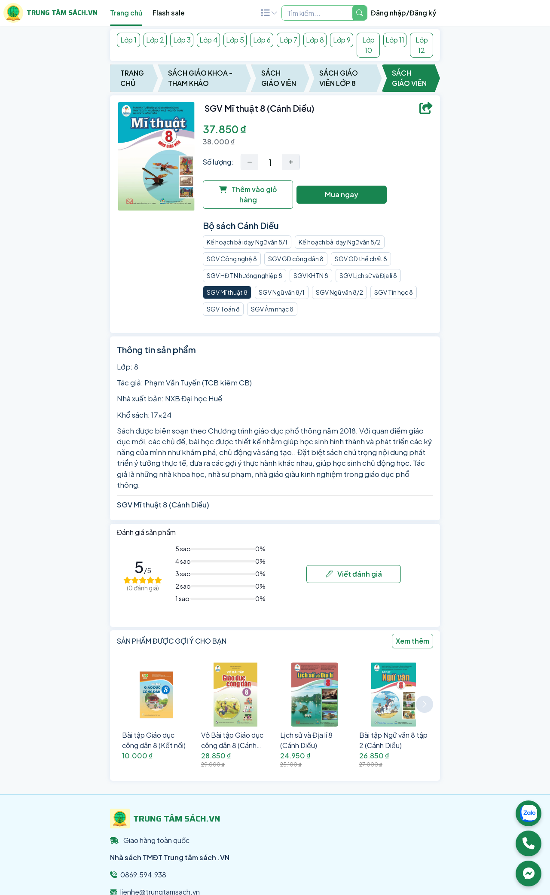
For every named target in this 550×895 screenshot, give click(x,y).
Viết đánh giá (354, 573)
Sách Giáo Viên (278, 78)
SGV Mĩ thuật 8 (227, 292)
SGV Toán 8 (223, 309)
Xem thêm (412, 640)
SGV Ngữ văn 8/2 (339, 292)
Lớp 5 (235, 39)
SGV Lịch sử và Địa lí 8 (368, 275)
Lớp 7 (288, 39)
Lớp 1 (128, 39)
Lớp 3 (182, 39)
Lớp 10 (368, 45)
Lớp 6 (262, 39)
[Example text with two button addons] (317, 13)
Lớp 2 (155, 39)
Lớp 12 (422, 45)
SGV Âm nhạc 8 (272, 309)
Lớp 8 (315, 39)
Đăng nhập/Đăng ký (404, 13)
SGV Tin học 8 (393, 292)
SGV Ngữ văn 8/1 (282, 292)
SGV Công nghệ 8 (232, 259)
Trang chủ (126, 13)
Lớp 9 (342, 39)
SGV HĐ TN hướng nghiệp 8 (244, 275)
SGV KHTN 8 (310, 275)
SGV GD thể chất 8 (361, 259)
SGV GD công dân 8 (296, 259)
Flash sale (169, 13)
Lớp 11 (394, 39)
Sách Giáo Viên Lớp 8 (338, 78)
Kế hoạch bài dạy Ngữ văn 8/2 (340, 242)
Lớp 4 (208, 39)
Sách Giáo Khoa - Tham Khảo (200, 78)
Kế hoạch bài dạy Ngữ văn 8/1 (247, 242)
